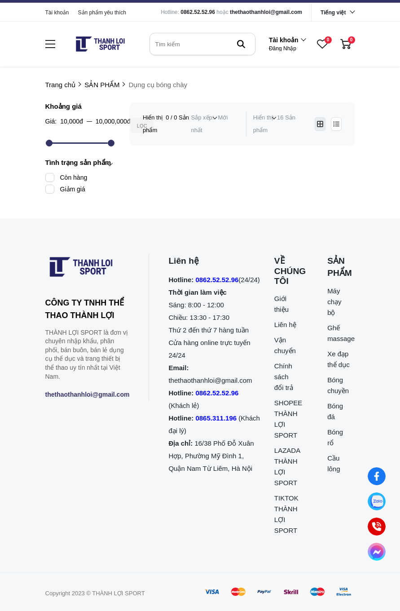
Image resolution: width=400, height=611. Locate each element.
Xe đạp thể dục (338, 359)
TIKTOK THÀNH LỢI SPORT (285, 514)
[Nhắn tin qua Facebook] (376, 476)
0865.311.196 (216, 418)
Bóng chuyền (338, 385)
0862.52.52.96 (197, 12)
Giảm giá (72, 189)
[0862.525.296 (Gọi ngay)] (376, 526)
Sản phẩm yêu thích (102, 12)
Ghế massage (338, 333)
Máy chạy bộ (334, 301)
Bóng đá (335, 411)
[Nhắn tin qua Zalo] (376, 501)
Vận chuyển (285, 345)
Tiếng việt (333, 12)
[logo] (100, 44)
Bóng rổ (335, 437)
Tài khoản (57, 12)
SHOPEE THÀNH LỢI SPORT (285, 419)
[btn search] (241, 44)
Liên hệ (285, 324)
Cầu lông (333, 463)
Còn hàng (74, 177)
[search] (202, 44)
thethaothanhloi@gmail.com (266, 12)
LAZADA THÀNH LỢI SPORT (285, 467)
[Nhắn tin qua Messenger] (376, 551)
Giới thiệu (281, 304)
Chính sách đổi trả (283, 376)
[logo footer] (87, 268)
